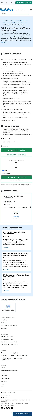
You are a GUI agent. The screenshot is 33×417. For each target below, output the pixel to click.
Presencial (7, 173)
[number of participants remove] (16, 162)
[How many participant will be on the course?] (16, 165)
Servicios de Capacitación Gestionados (15, 355)
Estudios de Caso (7, 339)
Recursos (4, 328)
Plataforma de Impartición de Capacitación (11, 358)
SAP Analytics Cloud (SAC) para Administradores (14, 24)
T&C (2, 387)
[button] (30, 207)
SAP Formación (6, 22)
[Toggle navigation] (31, 10)
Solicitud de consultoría (9, 341)
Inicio (3, 20)
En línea (6, 170)
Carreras (4, 381)
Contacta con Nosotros (24, 3)
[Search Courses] (15, 13)
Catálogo (4, 320)
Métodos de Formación (9, 325)
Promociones (5, 323)
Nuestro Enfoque (7, 336)
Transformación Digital (9, 353)
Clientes (4, 376)
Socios (3, 373)
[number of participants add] (16, 167)
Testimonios (5, 378)
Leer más (3, 42)
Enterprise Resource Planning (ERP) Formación (17, 20)
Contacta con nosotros (22, 414)
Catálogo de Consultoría (10, 345)
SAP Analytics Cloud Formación (19, 22)
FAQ (2, 384)
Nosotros (4, 367)
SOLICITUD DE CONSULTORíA (16, 155)
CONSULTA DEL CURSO (16, 150)
